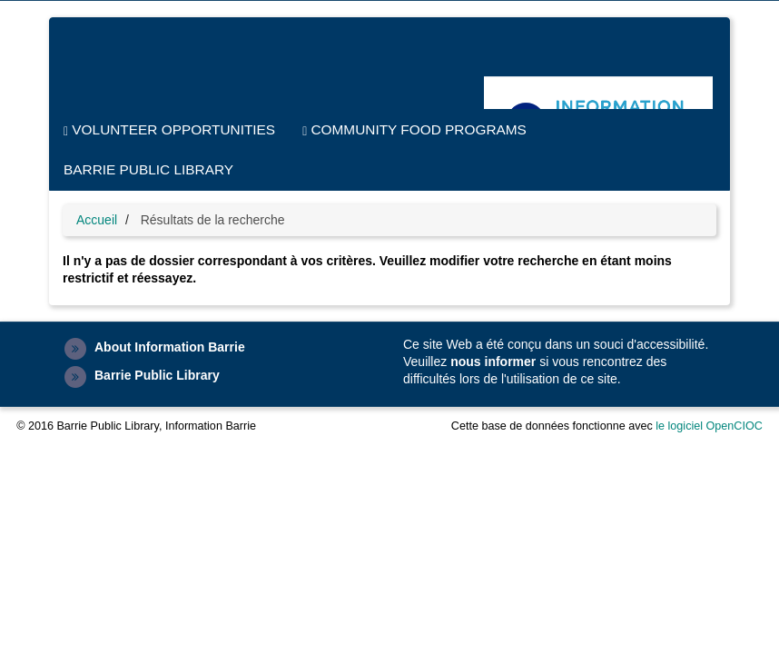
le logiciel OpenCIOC (709, 426)
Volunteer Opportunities (169, 130)
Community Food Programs (414, 130)
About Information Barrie (169, 347)
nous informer (493, 361)
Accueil (96, 220)
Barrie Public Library (148, 169)
